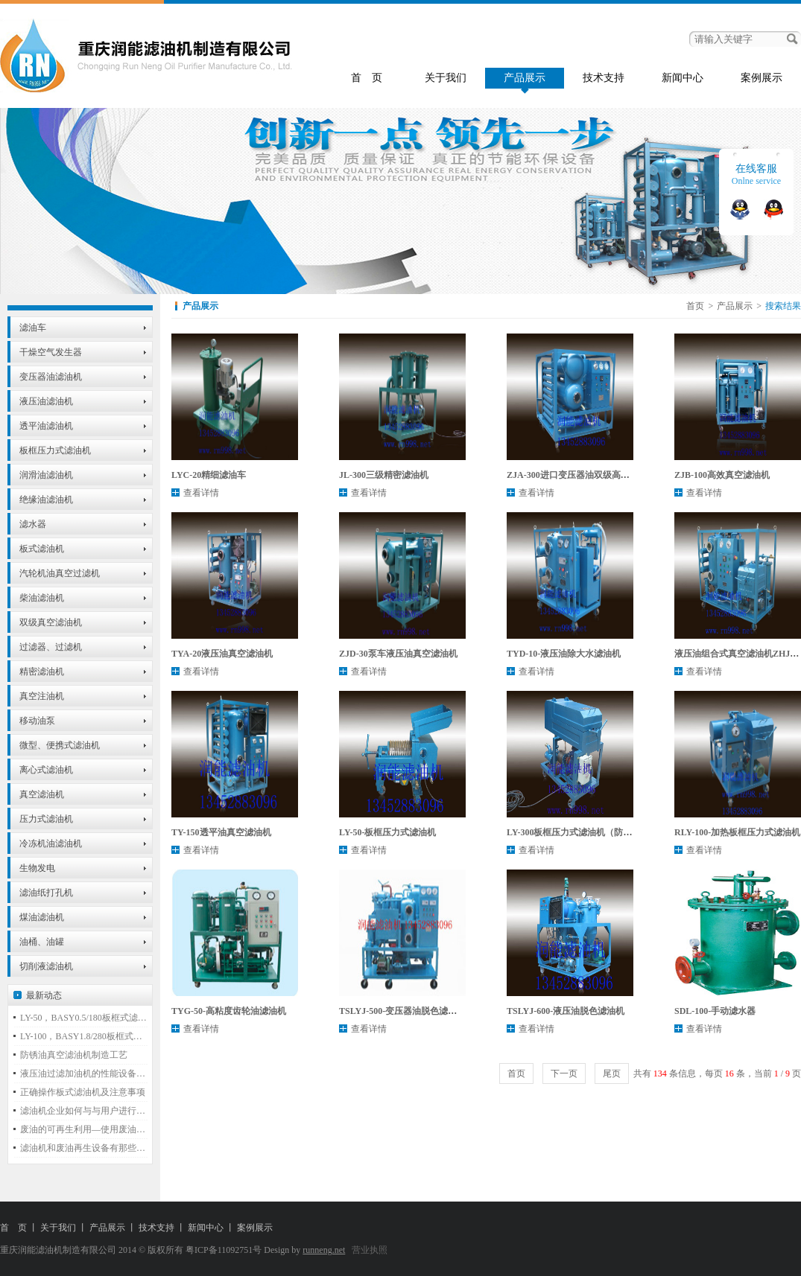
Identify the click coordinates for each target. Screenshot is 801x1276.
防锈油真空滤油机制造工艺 (73, 1055)
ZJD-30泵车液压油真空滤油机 (398, 653)
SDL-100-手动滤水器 (715, 1011)
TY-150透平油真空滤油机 (221, 832)
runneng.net (324, 1250)
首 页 (366, 77)
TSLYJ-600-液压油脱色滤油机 (565, 1011)
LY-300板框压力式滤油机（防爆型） (578, 832)
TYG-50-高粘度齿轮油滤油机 (228, 1011)
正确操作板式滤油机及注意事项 (82, 1092)
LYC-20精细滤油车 (208, 475)
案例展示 (761, 77)
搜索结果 (783, 306)
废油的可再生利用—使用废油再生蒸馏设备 (84, 1129)
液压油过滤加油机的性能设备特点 (84, 1073)
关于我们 (445, 77)
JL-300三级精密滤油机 (383, 475)
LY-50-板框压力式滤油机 (387, 832)
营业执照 (369, 1250)
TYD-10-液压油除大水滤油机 (564, 653)
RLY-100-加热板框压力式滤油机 (737, 832)
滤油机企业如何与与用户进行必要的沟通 (84, 1111)
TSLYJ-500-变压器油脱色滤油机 (402, 1011)
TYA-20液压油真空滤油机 (222, 653)
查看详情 (201, 492)
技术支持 (603, 77)
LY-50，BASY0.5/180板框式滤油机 (84, 1017)
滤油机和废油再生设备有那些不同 (84, 1148)
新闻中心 (682, 77)
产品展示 (524, 77)
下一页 (564, 1073)
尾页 (612, 1073)
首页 (695, 306)
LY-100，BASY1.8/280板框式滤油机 (84, 1036)
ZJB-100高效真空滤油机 (722, 475)
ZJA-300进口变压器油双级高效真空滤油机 (590, 475)
